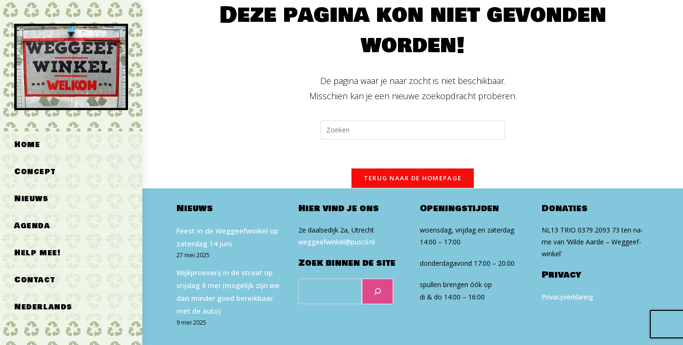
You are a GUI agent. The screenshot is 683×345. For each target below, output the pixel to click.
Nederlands (43, 307)
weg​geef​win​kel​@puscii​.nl (336, 241)
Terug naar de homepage (413, 178)
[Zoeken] (377, 291)
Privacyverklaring (567, 296)
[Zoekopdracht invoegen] (412, 130)
